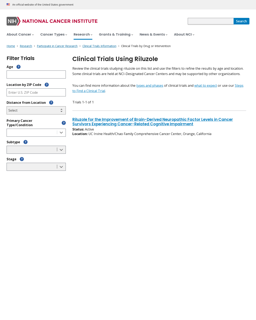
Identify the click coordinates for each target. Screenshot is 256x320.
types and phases (149, 85)
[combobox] (211, 21)
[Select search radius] (36, 110)
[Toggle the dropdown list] (61, 132)
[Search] (241, 21)
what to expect (205, 85)
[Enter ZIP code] (36, 92)
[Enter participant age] (36, 74)
